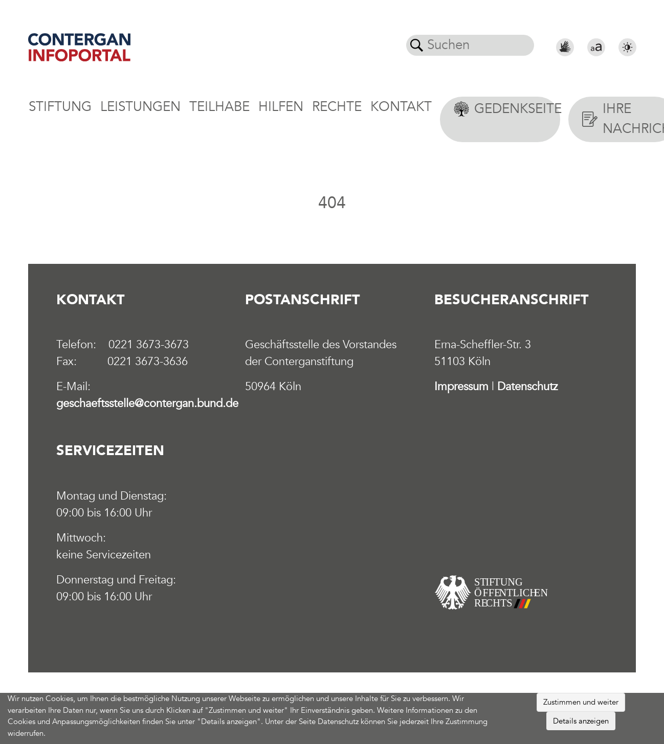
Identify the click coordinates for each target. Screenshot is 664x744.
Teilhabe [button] (219, 107)
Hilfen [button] (280, 107)
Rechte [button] (337, 107)
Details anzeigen (581, 721)
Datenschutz (527, 386)
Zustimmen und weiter (580, 702)
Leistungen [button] (140, 107)
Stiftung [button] (60, 107)
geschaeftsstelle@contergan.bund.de (147, 403)
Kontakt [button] (401, 107)
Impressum (461, 386)
